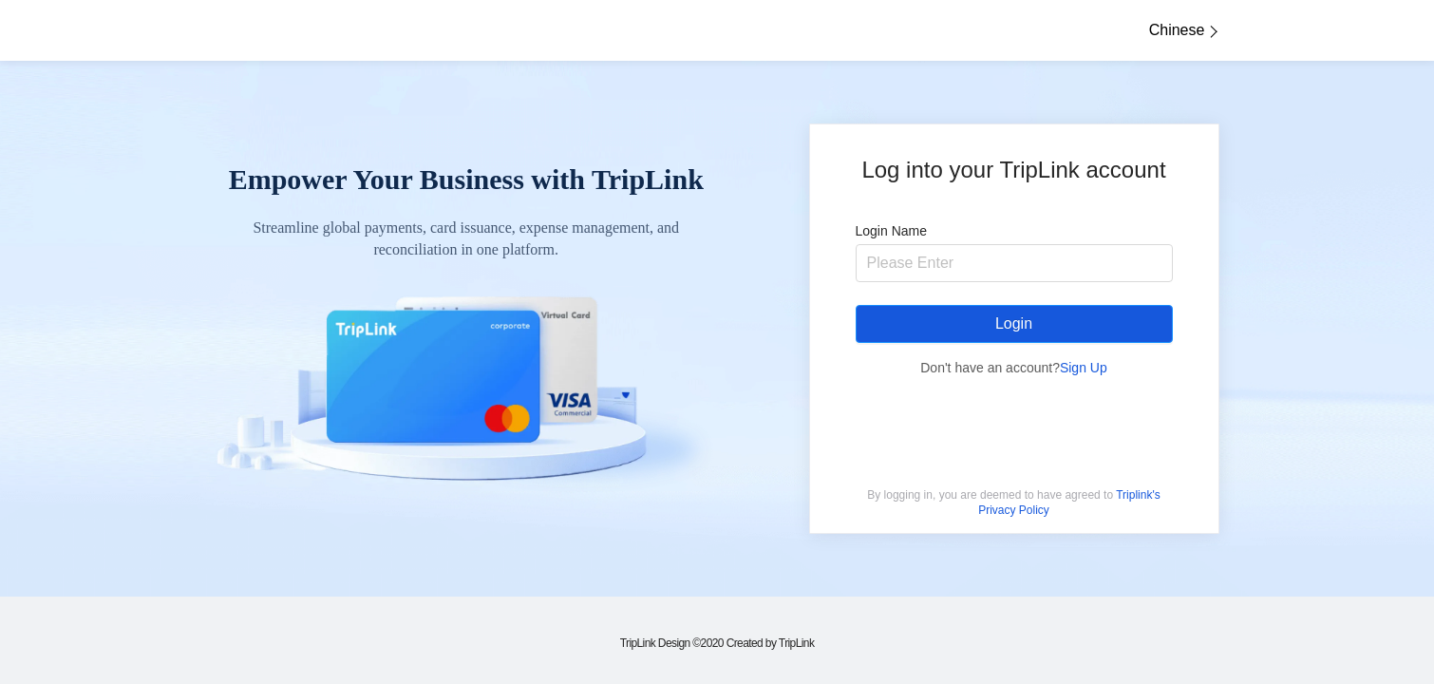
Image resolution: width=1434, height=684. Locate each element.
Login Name (892, 230)
